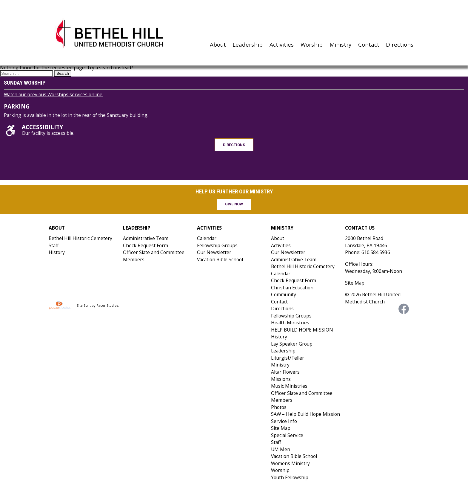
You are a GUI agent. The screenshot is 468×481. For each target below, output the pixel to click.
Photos (279, 407)
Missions (281, 379)
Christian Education (292, 287)
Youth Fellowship (289, 477)
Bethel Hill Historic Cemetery (80, 238)
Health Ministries (290, 322)
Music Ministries (289, 386)
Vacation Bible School (220, 259)
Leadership (248, 44)
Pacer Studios (107, 305)
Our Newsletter (214, 252)
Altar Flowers (285, 372)
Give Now (234, 204)
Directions (399, 44)
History (57, 252)
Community (283, 294)
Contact (368, 44)
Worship (312, 44)
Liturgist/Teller (287, 358)
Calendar (206, 238)
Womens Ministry (290, 463)
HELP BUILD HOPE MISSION (302, 329)
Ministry (340, 44)
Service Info (284, 421)
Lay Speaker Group (291, 343)
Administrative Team (145, 238)
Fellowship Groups (217, 245)
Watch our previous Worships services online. (53, 94)
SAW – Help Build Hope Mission (305, 414)
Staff (54, 245)
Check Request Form (145, 245)
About (218, 44)
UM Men (280, 449)
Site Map (280, 428)
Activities (282, 44)
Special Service (287, 435)
